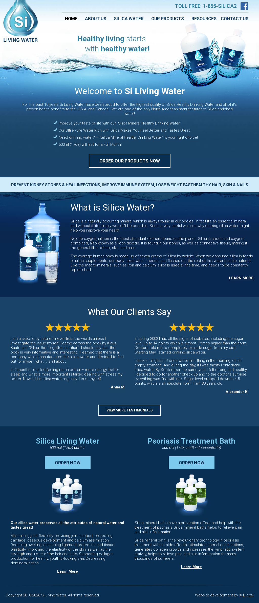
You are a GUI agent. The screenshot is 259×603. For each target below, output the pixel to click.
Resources (204, 18)
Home (71, 18)
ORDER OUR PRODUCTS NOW (129, 160)
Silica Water (129, 18)
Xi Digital (246, 595)
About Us (95, 18)
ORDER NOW (67, 462)
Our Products (167, 18)
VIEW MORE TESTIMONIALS (129, 410)
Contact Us (234, 18)
